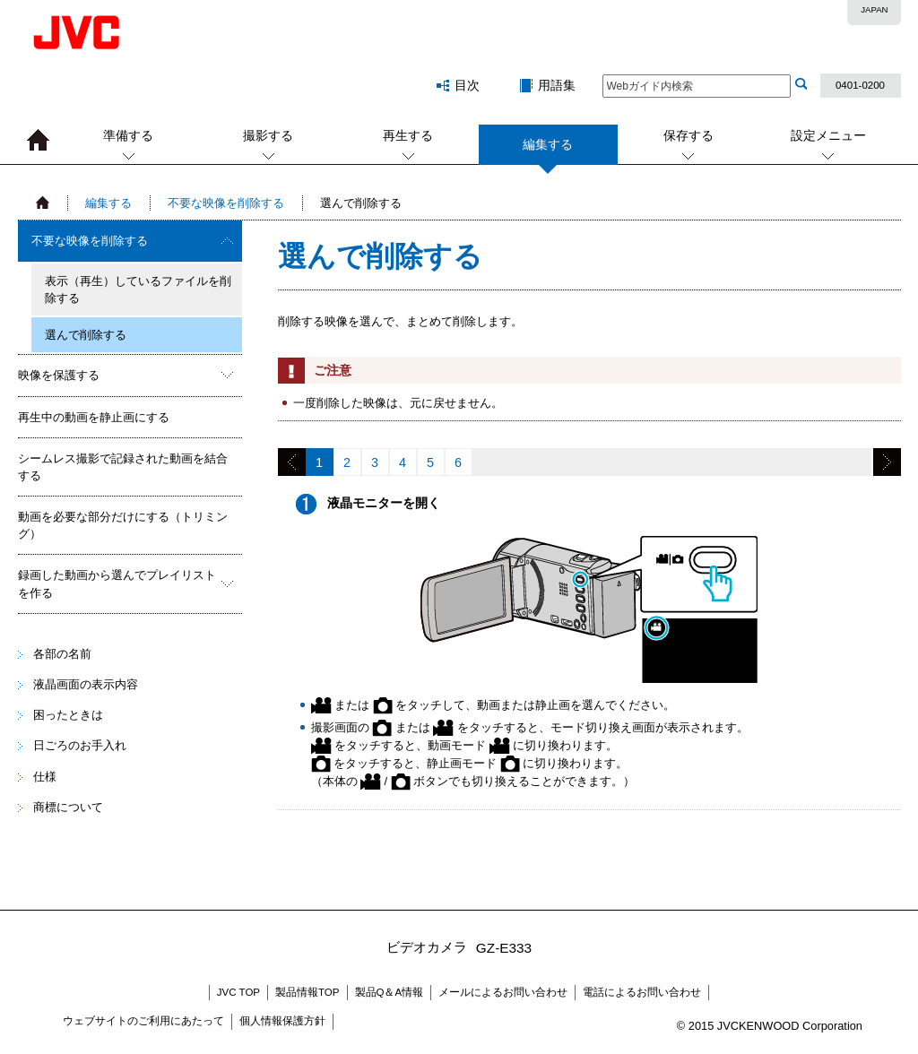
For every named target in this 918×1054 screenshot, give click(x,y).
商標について (68, 807)
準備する (128, 135)
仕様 (44, 776)
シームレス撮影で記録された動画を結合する (123, 467)
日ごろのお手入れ (79, 745)
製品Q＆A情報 (389, 992)
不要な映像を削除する (226, 203)
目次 (467, 85)
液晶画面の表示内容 (85, 684)
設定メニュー (828, 135)
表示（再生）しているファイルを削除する (138, 289)
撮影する (268, 135)
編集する (548, 151)
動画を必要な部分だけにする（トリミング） (123, 525)
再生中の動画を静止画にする (93, 417)
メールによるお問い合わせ (502, 992)
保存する (688, 135)
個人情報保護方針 (282, 1020)
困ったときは (68, 714)
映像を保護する (59, 375)
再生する (408, 135)
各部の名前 (62, 654)
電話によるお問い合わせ (642, 992)
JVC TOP (238, 992)
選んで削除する (85, 334)
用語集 (557, 85)
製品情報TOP (307, 992)
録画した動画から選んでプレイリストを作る (117, 583)
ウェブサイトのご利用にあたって (143, 1020)
